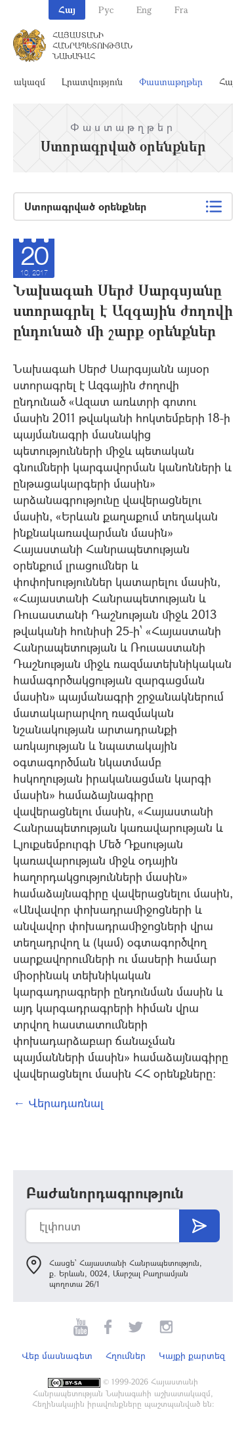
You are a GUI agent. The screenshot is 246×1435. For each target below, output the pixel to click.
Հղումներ (126, 1355)
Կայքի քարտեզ (192, 1355)
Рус (105, 9)
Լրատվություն (92, 81)
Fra (181, 9)
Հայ (66, 9)
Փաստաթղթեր (171, 81)
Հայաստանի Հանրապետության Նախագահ (92, 45)
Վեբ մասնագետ (57, 1355)
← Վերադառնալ (58, 1103)
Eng (144, 9)
